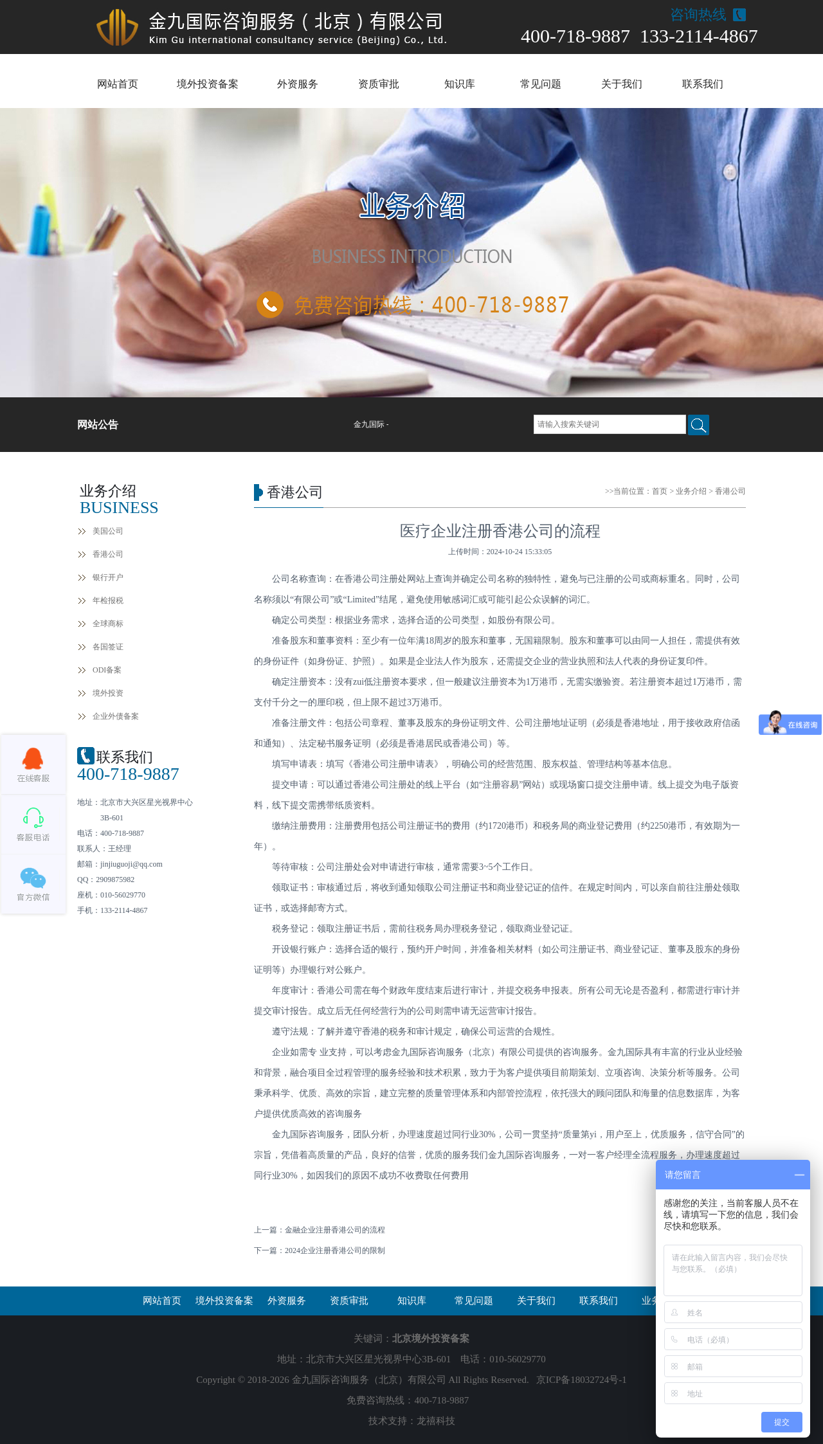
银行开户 (108, 577)
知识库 (459, 83)
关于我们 (621, 83)
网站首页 (117, 83)
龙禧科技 (436, 1421)
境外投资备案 (208, 83)
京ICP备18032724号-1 (581, 1380)
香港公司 (108, 554)
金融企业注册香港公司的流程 (335, 1229)
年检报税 (108, 600)
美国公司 (108, 531)
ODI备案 (107, 669)
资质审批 (378, 83)
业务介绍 (691, 491)
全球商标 (108, 623)
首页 (659, 491)
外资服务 (297, 83)
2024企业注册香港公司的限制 (335, 1250)
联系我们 (702, 83)
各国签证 (108, 646)
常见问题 (540, 83)
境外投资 (108, 693)
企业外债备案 (116, 716)
